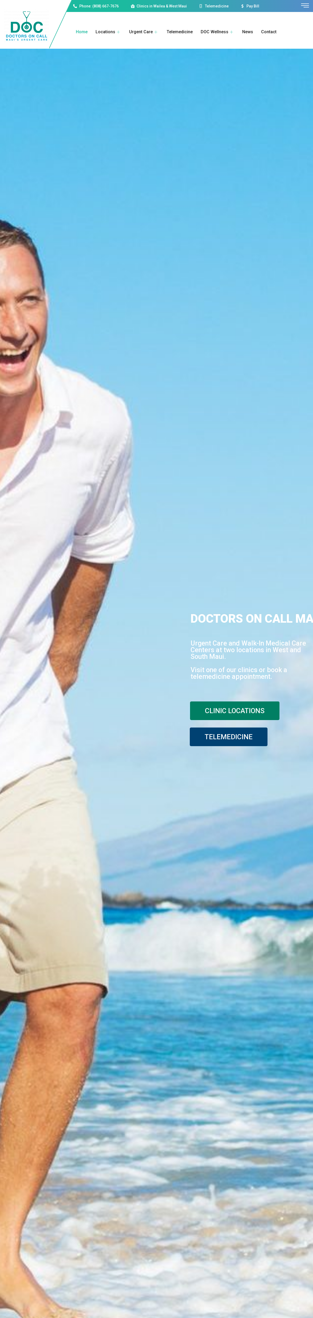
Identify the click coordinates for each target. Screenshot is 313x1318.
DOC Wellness (217, 31)
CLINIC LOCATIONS (235, 711)
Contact (269, 31)
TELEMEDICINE (229, 737)
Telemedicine (180, 31)
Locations (108, 31)
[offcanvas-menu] (305, 6)
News (247, 31)
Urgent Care (144, 31)
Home (82, 31)
